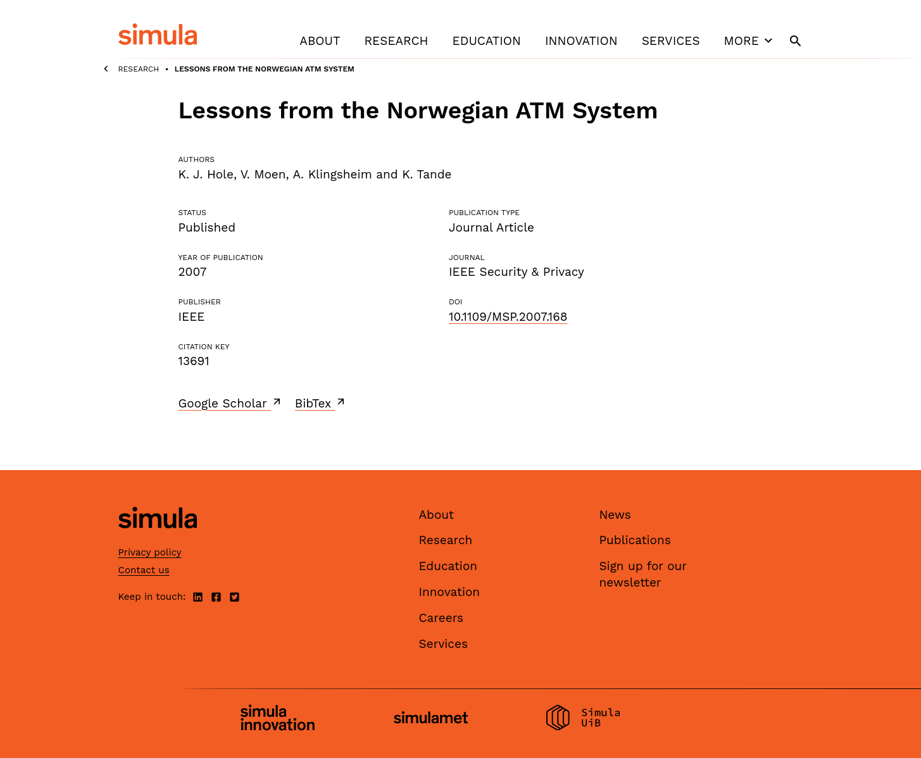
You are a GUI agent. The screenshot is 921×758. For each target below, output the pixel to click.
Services (671, 41)
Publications (635, 540)
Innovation (581, 41)
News (615, 514)
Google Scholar (231, 403)
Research (396, 41)
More (750, 40)
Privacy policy (150, 552)
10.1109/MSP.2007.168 (508, 316)
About (319, 41)
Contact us (144, 570)
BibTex (321, 403)
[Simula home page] (157, 538)
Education (487, 41)
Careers (441, 618)
